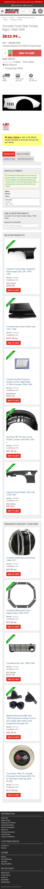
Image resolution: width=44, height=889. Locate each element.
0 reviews (16, 61)
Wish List (4, 877)
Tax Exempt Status (7, 825)
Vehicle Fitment (23, 154)
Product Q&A (9, 159)
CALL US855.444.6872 (33, 80)
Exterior (11, 17)
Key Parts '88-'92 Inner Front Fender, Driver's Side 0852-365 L (20, 439)
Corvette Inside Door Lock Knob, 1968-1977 (20, 559)
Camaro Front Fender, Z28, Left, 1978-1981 (20, 493)
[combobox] (22, 225)
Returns (3, 848)
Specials (4, 861)
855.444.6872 (17, 5)
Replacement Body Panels (25, 17)
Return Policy (5, 820)
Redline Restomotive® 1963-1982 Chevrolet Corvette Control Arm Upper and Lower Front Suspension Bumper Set (21, 719)
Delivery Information (8, 832)
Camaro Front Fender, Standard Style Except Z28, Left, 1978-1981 (20, 271)
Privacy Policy (5, 834)
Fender (5, 20)
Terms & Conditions (8, 837)
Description (9, 154)
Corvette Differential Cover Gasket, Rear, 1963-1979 (18, 611)
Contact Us (28, 5)
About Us (4, 830)
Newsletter (5, 880)
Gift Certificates (6, 859)
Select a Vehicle (13, 137)
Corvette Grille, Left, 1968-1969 (20, 663)
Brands (3, 857)
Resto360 (4, 818)
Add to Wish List (10, 64)
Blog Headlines (6, 864)
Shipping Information (8, 823)
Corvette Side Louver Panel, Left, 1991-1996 (21, 327)
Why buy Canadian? (8, 827)
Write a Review (28, 61)
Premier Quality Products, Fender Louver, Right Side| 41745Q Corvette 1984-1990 (19, 382)
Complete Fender (16, 20)
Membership (5, 882)
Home (4, 17)
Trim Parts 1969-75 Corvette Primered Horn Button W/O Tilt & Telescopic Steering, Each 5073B (20, 777)
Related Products (25, 159)
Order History (5, 875)
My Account (5, 873)
